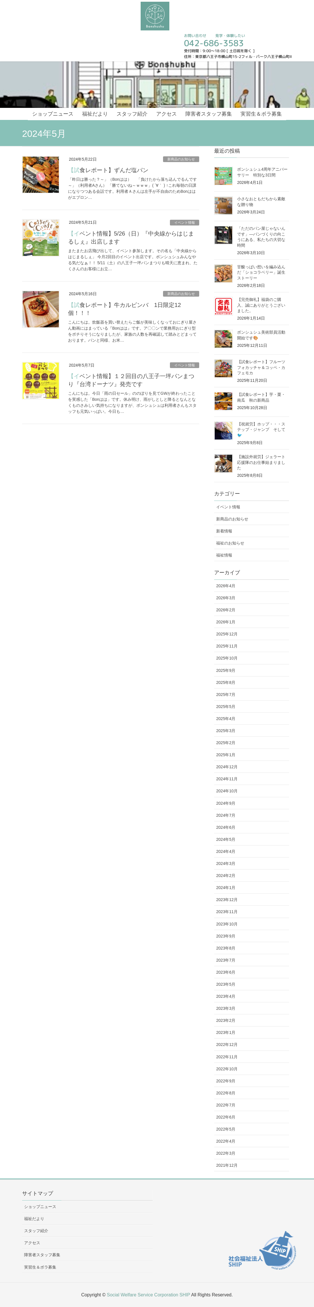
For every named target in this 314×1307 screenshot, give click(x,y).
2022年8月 (225, 1093)
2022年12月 (227, 1044)
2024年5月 (225, 839)
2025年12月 (227, 634)
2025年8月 (225, 682)
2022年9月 (225, 1081)
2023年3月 (225, 1008)
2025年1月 (225, 754)
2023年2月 (225, 1020)
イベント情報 (184, 223)
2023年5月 (225, 984)
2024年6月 (225, 827)
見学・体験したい (229, 35)
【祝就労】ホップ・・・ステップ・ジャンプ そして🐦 (261, 429)
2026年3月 (225, 598)
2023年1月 (225, 1032)
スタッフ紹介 (36, 1230)
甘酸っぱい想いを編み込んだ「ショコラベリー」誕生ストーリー (261, 272)
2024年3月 (225, 863)
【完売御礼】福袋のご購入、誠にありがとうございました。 (261, 305)
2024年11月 (227, 779)
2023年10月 (227, 924)
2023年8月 (225, 948)
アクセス (32, 1242)
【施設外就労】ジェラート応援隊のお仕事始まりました (261, 462)
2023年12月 (227, 899)
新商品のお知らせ (181, 159)
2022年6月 (225, 1117)
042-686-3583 (214, 43)
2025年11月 (227, 646)
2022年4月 (225, 1141)
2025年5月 (225, 706)
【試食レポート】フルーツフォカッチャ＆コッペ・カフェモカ (261, 367)
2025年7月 (225, 694)
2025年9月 (225, 670)
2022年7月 (225, 1105)
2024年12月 (227, 767)
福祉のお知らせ (230, 543)
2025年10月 (227, 658)
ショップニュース (40, 1206)
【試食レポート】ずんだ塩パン (108, 170)
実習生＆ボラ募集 (40, 1267)
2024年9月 (225, 803)
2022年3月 (225, 1153)
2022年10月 (227, 1069)
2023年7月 (225, 960)
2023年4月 (225, 996)
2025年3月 (225, 730)
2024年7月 (225, 815)
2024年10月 (227, 791)
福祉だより (34, 1218)
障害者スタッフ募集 (42, 1254)
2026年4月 (225, 586)
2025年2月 (225, 742)
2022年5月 (225, 1129)
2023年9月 (225, 936)
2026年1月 (225, 622)
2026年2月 (225, 610)
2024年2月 (225, 875)
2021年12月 (227, 1165)
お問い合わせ (195, 35)
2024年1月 (225, 887)
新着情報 (224, 531)
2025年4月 (225, 718)
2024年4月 (225, 851)
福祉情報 (224, 555)
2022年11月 (227, 1057)
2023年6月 (225, 972)
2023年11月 (227, 911)
